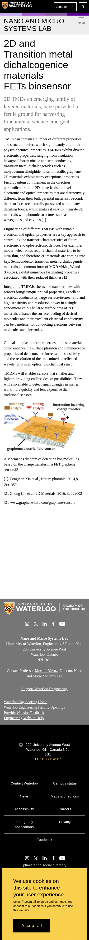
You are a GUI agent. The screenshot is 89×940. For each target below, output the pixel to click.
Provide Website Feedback (24, 713)
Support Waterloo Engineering (44, 689)
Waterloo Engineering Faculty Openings (34, 707)
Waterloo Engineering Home (25, 702)
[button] (65, 7)
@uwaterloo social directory (44, 865)
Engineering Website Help (24, 718)
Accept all (31, 925)
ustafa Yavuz (48, 671)
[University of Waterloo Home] (17, 6)
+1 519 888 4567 (47, 759)
